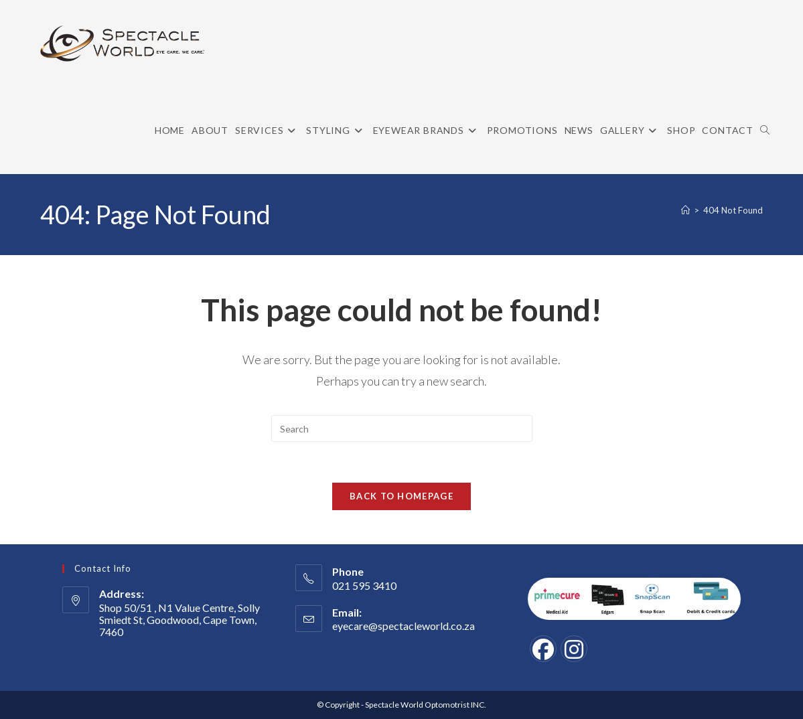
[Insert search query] (401, 428)
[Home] (685, 210)
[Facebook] (543, 648)
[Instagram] (574, 648)
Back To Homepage (401, 496)
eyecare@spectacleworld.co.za (403, 625)
